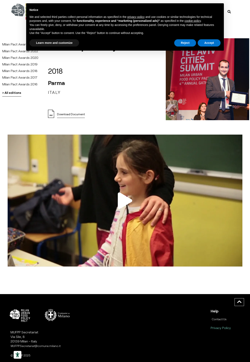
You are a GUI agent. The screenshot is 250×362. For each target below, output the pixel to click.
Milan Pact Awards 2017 (19, 77)
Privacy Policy (221, 328)
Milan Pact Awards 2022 (20, 51)
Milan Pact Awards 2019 (19, 64)
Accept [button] (209, 42)
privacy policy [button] (136, 17)
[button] (125, 200)
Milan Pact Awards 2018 (19, 71)
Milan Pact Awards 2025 (20, 44)
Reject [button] (185, 42)
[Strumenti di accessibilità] (17, 355)
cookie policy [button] (193, 20)
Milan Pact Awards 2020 (20, 57)
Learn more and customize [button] (54, 42)
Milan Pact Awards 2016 (19, 84)
